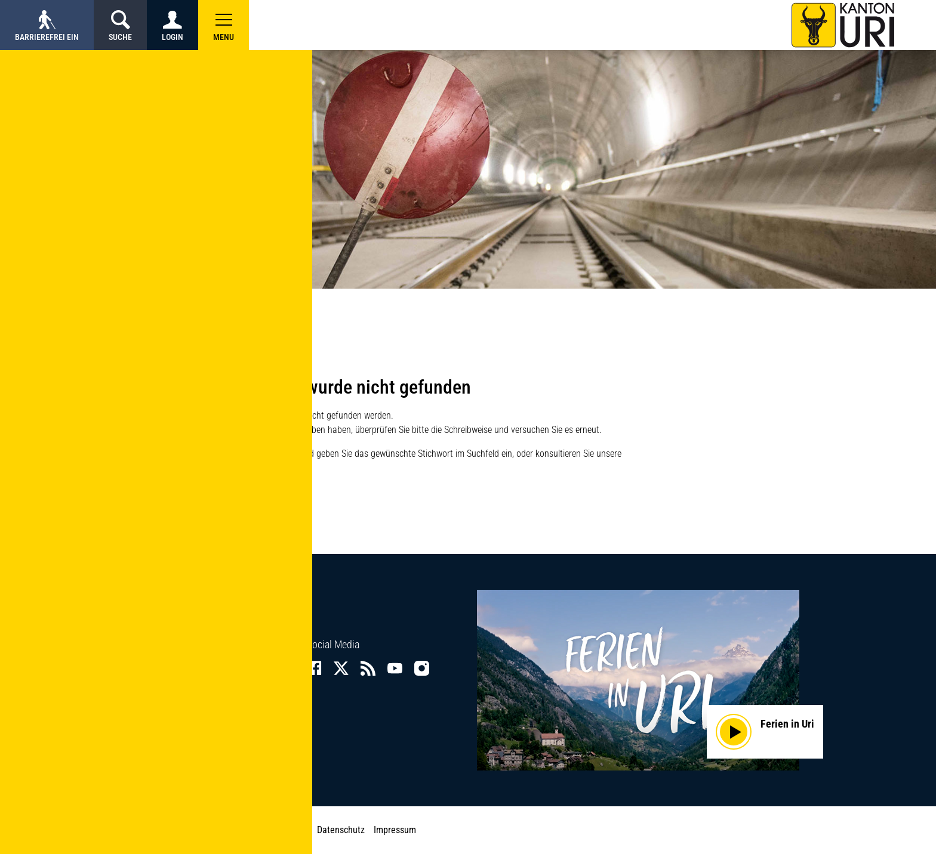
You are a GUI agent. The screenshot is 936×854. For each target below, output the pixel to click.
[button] (223, 25)
